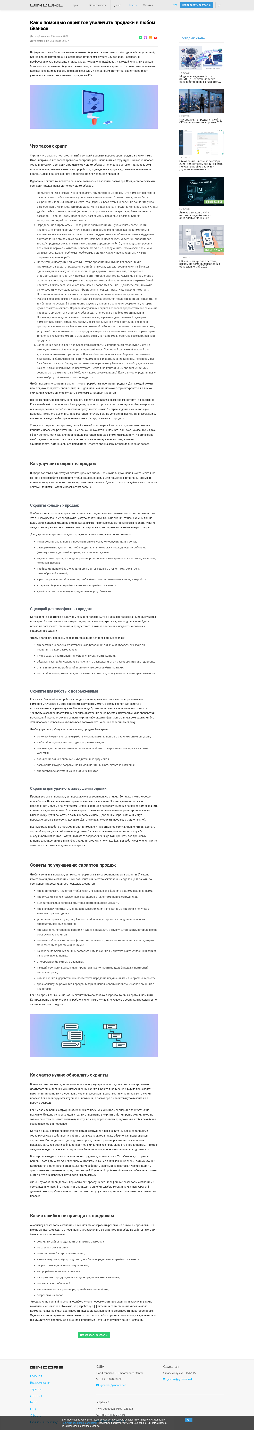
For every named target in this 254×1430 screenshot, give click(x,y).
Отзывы (148, 5)
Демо (117, 5)
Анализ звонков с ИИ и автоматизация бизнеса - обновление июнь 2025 (195, 215)
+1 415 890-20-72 (111, 1377)
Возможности (97, 5)
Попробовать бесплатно (196, 4)
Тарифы (76, 5)
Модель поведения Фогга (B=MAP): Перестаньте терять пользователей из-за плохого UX (200, 79)
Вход (174, 4)
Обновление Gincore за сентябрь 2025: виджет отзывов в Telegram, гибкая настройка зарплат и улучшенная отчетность (201, 165)
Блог (132, 5)
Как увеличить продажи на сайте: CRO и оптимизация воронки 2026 (201, 121)
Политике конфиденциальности (79, 1423)
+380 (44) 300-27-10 (112, 1413)
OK (188, 1420)
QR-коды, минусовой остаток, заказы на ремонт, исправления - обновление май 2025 (200, 264)
